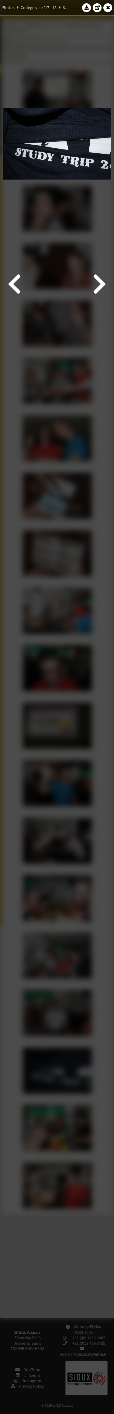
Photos (8, 7)
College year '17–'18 (39, 7)
